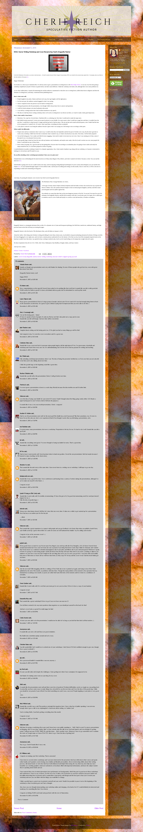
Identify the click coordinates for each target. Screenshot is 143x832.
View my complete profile (117, 63)
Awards (90, 39)
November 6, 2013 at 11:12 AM (28, 367)
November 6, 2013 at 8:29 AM (29, 279)
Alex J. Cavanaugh (25, 312)
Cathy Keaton (24, 618)
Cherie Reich (124, 50)
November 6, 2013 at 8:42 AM (29, 321)
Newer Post (19, 808)
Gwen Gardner (24, 583)
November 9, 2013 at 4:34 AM (29, 718)
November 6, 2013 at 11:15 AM (28, 378)
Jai (20, 440)
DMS (21, 684)
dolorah (22, 508)
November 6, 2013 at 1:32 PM (28, 420)
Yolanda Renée (24, 264)
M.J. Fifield (23, 356)
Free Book (80, 39)
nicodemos (74, 825)
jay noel (74, 256)
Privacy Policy (40, 39)
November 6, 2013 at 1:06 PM (28, 407)
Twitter (21, 250)
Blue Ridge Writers (76, 84)
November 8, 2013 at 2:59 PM (29, 652)
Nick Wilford (23, 703)
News (61, 39)
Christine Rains (24, 644)
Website (16, 250)
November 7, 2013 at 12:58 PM (29, 611)
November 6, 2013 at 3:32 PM (29, 445)
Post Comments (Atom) (29, 812)
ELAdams (23, 285)
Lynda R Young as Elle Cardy (28, 493)
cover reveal (22, 256)
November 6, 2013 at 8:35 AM (29, 293)
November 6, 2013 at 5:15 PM (28, 470)
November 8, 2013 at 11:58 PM (29, 697)
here (27, 77)
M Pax (22, 451)
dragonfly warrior (32, 256)
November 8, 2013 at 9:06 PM (29, 678)
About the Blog (26, 39)
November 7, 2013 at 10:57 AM (29, 592)
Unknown (22, 396)
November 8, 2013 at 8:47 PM (29, 663)
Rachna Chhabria (25, 373)
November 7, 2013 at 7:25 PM (28, 623)
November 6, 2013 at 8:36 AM (29, 306)
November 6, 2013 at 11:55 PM (29, 502)
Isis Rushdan (23, 427)
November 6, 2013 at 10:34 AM (29, 337)
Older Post (98, 808)
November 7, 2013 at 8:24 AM (28, 577)
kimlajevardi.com (25, 476)
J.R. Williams (23, 753)
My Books (70, 39)
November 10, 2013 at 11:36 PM (29, 795)
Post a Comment (23, 799)
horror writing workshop (45, 256)
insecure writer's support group (62, 256)
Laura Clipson (24, 299)
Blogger (88, 825)
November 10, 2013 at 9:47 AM (29, 736)
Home (15, 39)
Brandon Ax (23, 465)
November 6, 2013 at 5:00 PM (29, 458)
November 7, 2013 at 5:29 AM (28, 537)
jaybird (22, 543)
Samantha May (24, 598)
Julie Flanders (24, 327)
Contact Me (118, 39)
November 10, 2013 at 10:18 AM (29, 747)
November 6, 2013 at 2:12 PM (28, 434)
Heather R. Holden (25, 413)
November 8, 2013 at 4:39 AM (29, 638)
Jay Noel (22, 669)
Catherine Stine (24, 343)
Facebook (26, 250)
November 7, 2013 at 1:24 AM (28, 520)
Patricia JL (23, 385)
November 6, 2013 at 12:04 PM (29, 390)
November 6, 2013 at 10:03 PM (29, 487)
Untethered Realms (103, 39)
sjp (21, 658)
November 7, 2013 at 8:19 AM (28, 560)
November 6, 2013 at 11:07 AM (29, 350)
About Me (52, 39)
